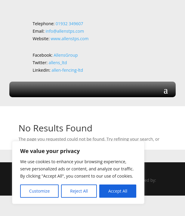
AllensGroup (66, 55)
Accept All (117, 191)
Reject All (79, 191)
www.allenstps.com (69, 38)
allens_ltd (57, 62)
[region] (78, 172)
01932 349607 (70, 23)
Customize (39, 191)
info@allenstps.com (64, 31)
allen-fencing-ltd (67, 70)
